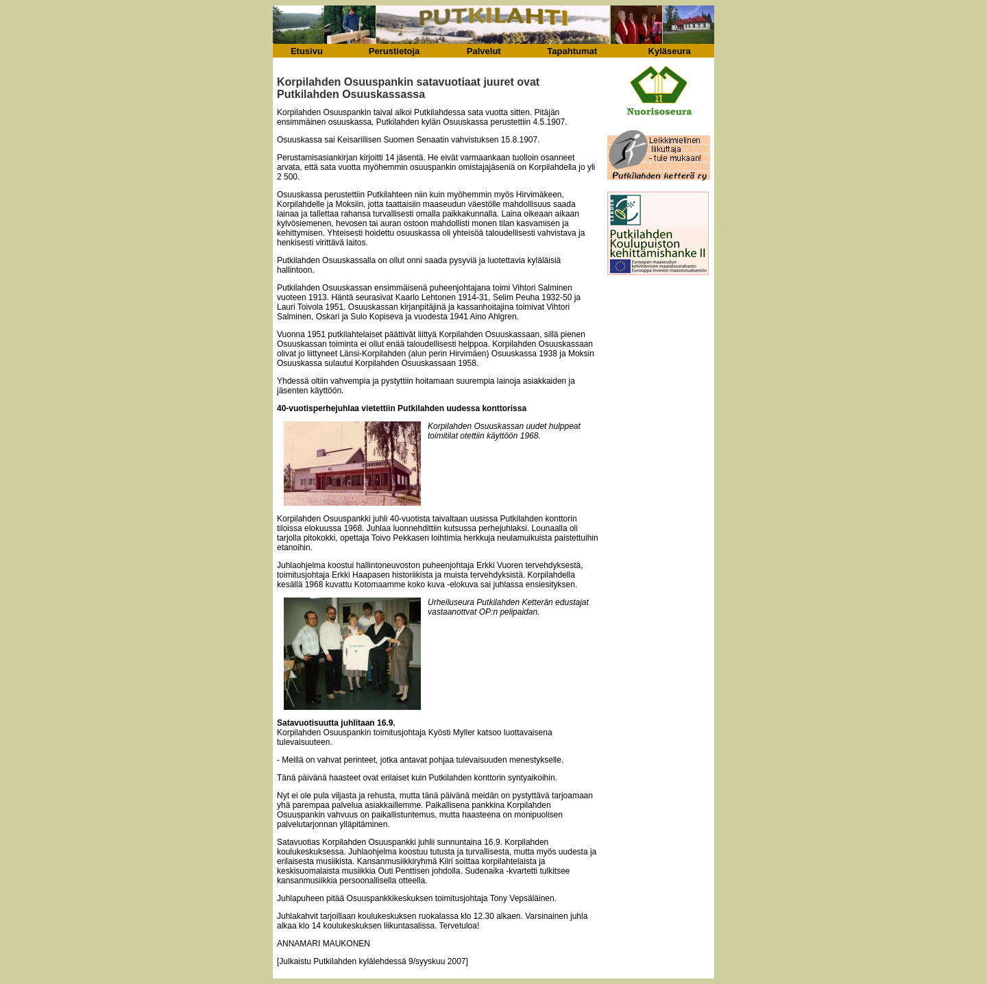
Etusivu (307, 51)
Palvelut (484, 51)
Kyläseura (669, 51)
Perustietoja (394, 51)
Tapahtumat (572, 51)
